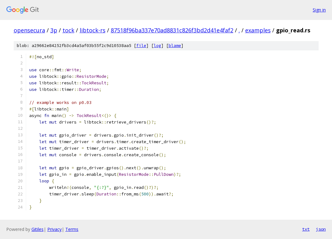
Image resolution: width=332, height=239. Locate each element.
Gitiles (37, 229)
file (141, 45)
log (157, 45)
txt (306, 229)
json (321, 229)
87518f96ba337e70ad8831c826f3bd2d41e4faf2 (172, 30)
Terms (71, 229)
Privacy (54, 229)
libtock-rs (92, 30)
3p (53, 30)
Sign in (319, 10)
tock (68, 30)
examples (258, 30)
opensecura (29, 30)
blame (175, 45)
